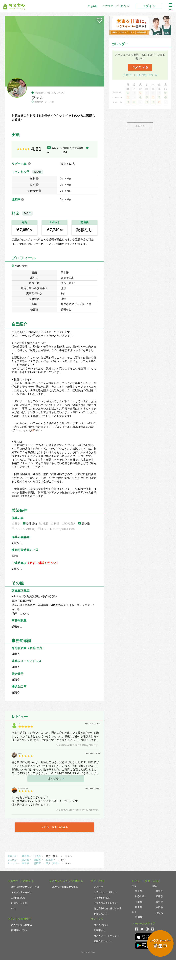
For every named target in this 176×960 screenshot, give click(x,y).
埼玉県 (138, 907)
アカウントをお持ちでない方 (140, 74)
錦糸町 (49, 859)
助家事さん (99, 930)
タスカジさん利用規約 (105, 903)
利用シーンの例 (19, 903)
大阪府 (159, 890)
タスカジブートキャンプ (106, 935)
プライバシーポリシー (105, 892)
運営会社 (98, 886)
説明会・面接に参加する (65, 886)
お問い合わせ (101, 913)
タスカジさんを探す (21, 892)
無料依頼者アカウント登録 (25, 886)
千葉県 (138, 901)
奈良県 (159, 907)
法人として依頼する (21, 924)
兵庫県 (159, 896)
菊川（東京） (53, 863)
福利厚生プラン (19, 930)
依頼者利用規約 (102, 897)
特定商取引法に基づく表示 (108, 908)
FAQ (37, 172)
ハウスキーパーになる (116, 6)
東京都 (25, 856)
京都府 (159, 901)
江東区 (37, 856)
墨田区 (37, 859)
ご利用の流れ (18, 897)
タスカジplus (101, 924)
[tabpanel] (54, 51)
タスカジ (12, 856)
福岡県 (138, 916)
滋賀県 (159, 912)
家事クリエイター (103, 941)
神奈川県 (139, 896)
